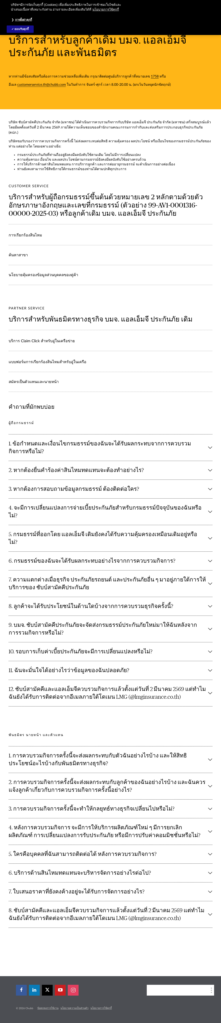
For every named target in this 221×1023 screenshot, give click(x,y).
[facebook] (21, 990)
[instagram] (73, 990)
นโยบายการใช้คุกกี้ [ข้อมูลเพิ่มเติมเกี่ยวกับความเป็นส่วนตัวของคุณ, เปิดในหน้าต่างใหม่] (105, 9)
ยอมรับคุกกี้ (21, 29)
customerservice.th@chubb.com (41, 84)
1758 (155, 76)
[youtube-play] (60, 990)
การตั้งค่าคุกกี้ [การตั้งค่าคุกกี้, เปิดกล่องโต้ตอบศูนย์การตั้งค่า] (23, 19)
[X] (47, 990)
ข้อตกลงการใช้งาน (47, 1008)
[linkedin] (34, 990)
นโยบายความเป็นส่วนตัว (74, 1008)
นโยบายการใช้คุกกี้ (101, 1008)
